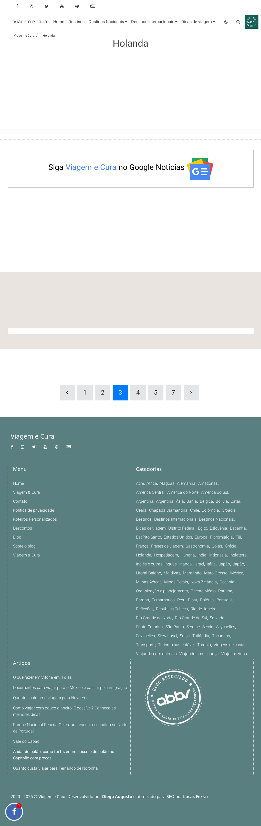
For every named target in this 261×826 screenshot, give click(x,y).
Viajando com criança (155, 654)
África (152, 483)
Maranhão (191, 573)
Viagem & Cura (26, 492)
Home (18, 483)
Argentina (144, 501)
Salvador (178, 618)
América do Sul (215, 492)
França (142, 546)
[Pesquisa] (238, 22)
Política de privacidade (33, 510)
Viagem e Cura (30, 21)
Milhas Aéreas (149, 582)
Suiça (237, 627)
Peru (166, 600)
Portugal (208, 600)
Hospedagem (166, 555)
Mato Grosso (214, 573)
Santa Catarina (202, 618)
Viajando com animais (205, 645)
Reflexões (227, 600)
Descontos (22, 528)
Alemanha (186, 483)
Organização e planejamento (161, 591)
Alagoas (167, 483)
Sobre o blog (24, 546)
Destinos (144, 519)
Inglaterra (237, 555)
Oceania (226, 582)
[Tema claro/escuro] (226, 22)
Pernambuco (147, 600)
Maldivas (171, 573)
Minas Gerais (176, 582)
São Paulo (227, 618)
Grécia (230, 546)
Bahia (191, 501)
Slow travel (219, 627)
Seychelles (175, 627)
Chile (194, 510)
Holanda (143, 555)
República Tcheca (152, 609)
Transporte (185, 636)
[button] (108, 22)
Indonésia (217, 555)
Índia (201, 555)
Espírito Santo (148, 537)
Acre (140, 483)
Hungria (188, 555)
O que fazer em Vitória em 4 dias (42, 677)
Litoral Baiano (148, 573)
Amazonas (207, 483)
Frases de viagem (167, 546)
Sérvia (157, 627)
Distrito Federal (182, 528)
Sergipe (143, 627)
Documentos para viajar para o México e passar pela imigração (69, 688)
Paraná (240, 591)
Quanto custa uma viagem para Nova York (51, 698)
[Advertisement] (130, 85)
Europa (200, 537)
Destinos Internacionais (175, 519)
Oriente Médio (202, 591)
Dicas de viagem (151, 528)
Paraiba (224, 591)
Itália (210, 564)
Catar (234, 501)
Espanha (237, 528)
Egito (202, 528)
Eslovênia (218, 528)
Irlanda (185, 564)
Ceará (141, 510)
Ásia (180, 501)
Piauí (177, 600)
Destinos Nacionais (216, 519)
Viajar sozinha (190, 654)
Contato (20, 501)
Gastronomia (196, 546)
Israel (199, 564)
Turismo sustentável (215, 636)
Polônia (191, 600)
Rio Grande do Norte (217, 609)
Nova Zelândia (203, 582)
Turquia (143, 645)
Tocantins (163, 636)
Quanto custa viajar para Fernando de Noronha (55, 768)
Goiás (216, 546)
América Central (150, 492)
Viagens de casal (167, 645)
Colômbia (209, 510)
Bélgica (205, 501)
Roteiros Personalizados (35, 519)
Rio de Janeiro (183, 609)
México (235, 573)
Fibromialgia (221, 537)
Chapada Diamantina (168, 510)
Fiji (237, 537)
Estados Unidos (178, 537)
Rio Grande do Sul (152, 618)
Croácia (228, 510)
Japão (223, 564)
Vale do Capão (26, 741)
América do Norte (183, 492)
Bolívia (221, 501)
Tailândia (144, 636)
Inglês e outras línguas (156, 564)
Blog (17, 537)
